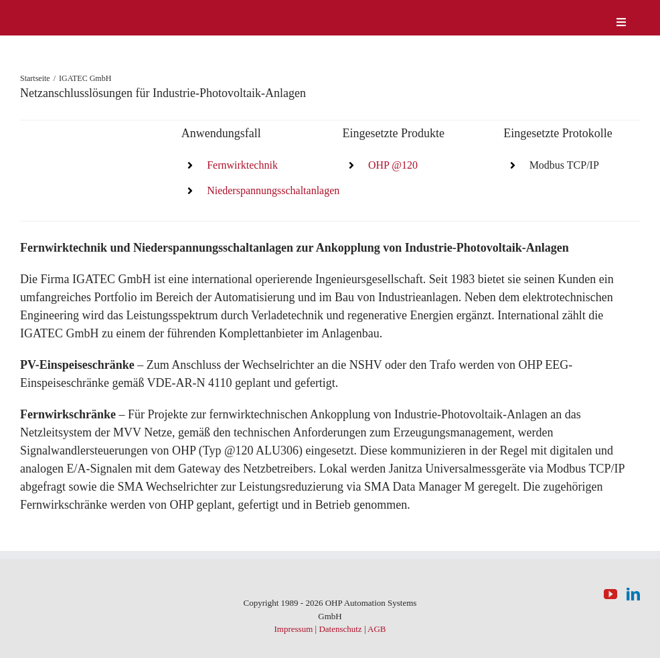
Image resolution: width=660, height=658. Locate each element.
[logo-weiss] (60, 12)
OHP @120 (393, 165)
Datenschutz (340, 629)
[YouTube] (610, 594)
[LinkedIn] (633, 594)
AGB (376, 629)
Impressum (293, 629)
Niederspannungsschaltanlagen (273, 190)
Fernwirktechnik (242, 165)
